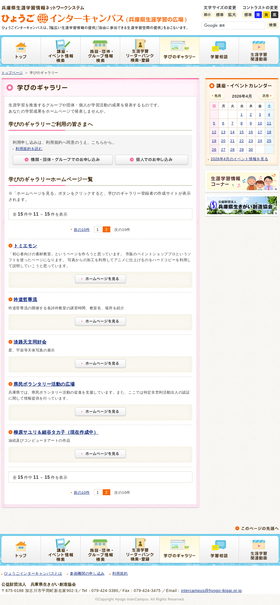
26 (214, 149)
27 (223, 149)
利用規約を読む (29, 149)
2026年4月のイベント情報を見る (239, 159)
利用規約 (120, 573)
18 (269, 132)
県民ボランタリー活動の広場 (44, 384)
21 (232, 141)
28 (232, 149)
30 (251, 149)
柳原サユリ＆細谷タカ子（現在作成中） (56, 432)
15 (241, 132)
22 (241, 141)
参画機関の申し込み (87, 573)
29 (241, 149)
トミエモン (25, 245)
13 (223, 132)
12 (214, 132)
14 (232, 132)
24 (260, 141)
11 (269, 123)
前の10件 (82, 230)
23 (251, 141)
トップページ (12, 73)
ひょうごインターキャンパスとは (33, 573)
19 (214, 141)
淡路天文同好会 (30, 342)
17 (260, 132)
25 (269, 141)
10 (260, 123)
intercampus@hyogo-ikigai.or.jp (211, 590)
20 (223, 141)
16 (251, 132)
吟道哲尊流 (25, 299)
